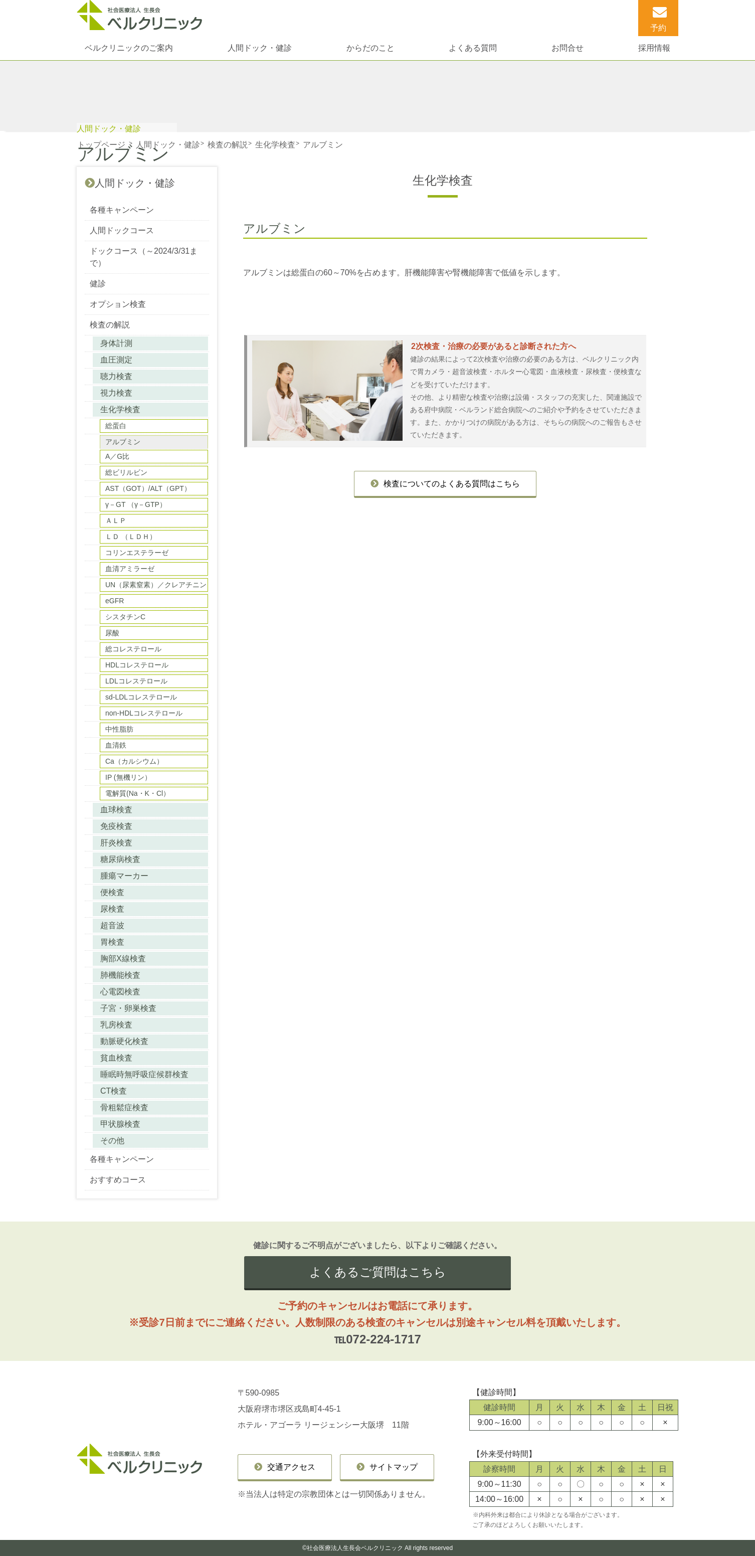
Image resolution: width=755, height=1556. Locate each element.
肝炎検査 (116, 842)
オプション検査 (118, 304)
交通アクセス (291, 1467)
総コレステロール (133, 649)
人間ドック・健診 (260, 48)
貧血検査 (116, 1058)
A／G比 (117, 456)
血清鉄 (115, 745)
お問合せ (567, 48)
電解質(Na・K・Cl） (137, 793)
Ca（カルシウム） (134, 761)
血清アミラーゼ (129, 569)
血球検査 (116, 809)
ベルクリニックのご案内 (129, 48)
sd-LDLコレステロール (141, 697)
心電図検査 (120, 991)
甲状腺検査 (120, 1124)
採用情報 (654, 48)
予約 (658, 28)
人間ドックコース (122, 230)
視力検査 (116, 393)
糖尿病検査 (120, 859)
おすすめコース (118, 1179)
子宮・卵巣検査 (128, 1008)
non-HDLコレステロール (143, 713)
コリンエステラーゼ (136, 553)
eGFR (114, 601)
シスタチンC (125, 617)
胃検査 (112, 942)
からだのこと (370, 48)
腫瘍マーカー (124, 876)
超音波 (112, 925)
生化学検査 (120, 409)
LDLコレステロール (136, 681)
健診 (98, 283)
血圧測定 (116, 360)
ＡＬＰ (115, 520)
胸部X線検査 (123, 958)
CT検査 (113, 1091)
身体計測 (116, 343)
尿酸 (112, 633)
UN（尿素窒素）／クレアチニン (156, 585)
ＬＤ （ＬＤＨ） (130, 537)
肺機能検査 (120, 975)
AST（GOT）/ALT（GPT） (148, 488)
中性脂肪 (119, 729)
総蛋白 (115, 426)
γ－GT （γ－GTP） (135, 504)
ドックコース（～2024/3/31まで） (144, 257)
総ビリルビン (126, 472)
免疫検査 (116, 826)
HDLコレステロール (136, 665)
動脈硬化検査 (124, 1041)
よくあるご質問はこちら (377, 1272)
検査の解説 (110, 324)
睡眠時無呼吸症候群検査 (144, 1074)
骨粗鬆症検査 (124, 1107)
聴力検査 (116, 376)
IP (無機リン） (128, 777)
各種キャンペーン (122, 210)
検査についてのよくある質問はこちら (452, 483)
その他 (112, 1140)
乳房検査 (116, 1024)
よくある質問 (473, 48)
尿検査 (112, 909)
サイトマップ (393, 1467)
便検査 (112, 892)
